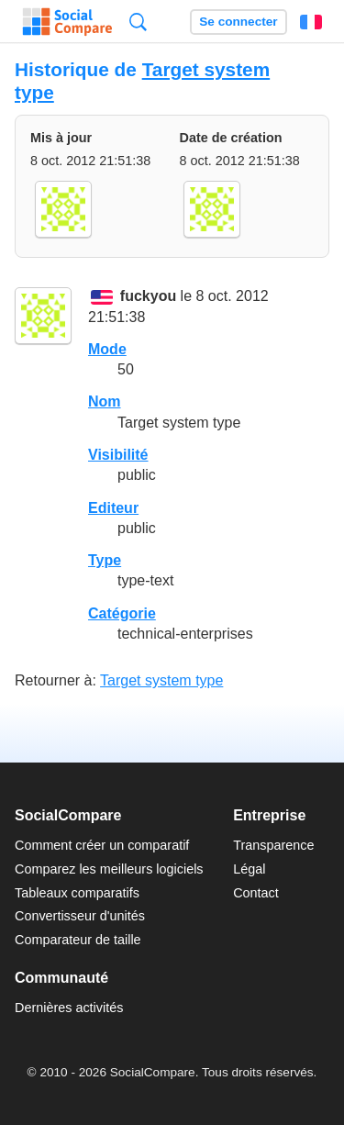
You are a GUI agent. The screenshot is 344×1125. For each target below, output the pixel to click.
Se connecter (238, 21)
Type (104, 560)
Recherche (138, 21)
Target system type (161, 680)
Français (311, 22)
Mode (107, 349)
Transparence (273, 845)
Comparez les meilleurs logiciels (109, 869)
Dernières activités (69, 1007)
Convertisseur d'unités (80, 915)
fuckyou (148, 297)
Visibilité (118, 454)
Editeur (113, 508)
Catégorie (122, 613)
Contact (256, 893)
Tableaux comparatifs (77, 893)
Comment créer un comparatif (102, 845)
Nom (104, 401)
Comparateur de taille (78, 939)
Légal (249, 869)
